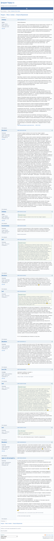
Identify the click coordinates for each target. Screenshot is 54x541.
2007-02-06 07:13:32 (21, 427)
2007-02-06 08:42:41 (21, 442)
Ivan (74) (4, 369)
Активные (13, 11)
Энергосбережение (22, 15)
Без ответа (17, 11)
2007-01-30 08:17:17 (21, 19)
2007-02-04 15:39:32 (21, 239)
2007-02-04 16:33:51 (21, 275)
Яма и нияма (10, 15)
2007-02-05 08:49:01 (21, 369)
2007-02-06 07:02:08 (21, 383)
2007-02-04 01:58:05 (21, 225)
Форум (3, 15)
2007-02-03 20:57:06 (21, 130)
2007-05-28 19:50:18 (21, 458)
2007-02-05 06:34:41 (21, 291)
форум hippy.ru (7, 3)
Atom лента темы (49, 535)
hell (3, 239)
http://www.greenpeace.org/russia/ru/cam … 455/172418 (28, 125)
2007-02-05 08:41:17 (21, 341)
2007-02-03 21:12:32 (21, 211)
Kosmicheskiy (5, 225)
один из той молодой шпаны (10, 458)
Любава (4, 19)
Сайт (4, 28)
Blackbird (4, 130)
